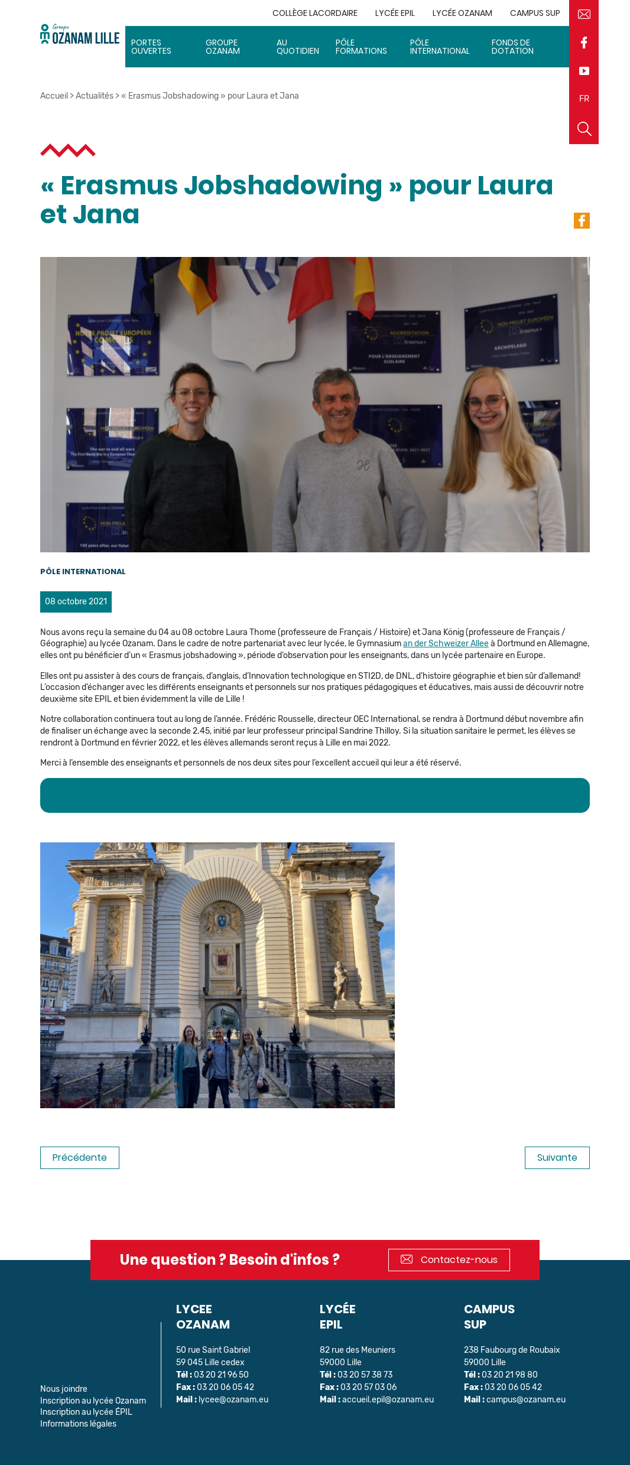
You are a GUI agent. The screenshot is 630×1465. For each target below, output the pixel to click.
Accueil (54, 96)
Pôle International (440, 47)
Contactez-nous (449, 1260)
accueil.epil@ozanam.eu (388, 1400)
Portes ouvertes (151, 47)
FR (584, 99)
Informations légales (78, 1424)
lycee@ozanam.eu (233, 1400)
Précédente (80, 1157)
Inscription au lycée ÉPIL (86, 1412)
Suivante (557, 1157)
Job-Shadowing (317, 795)
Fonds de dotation (513, 47)
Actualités (94, 96)
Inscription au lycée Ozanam (93, 1401)
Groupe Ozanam (223, 47)
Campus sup (535, 13)
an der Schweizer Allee (446, 644)
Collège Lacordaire (315, 13)
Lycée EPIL (395, 13)
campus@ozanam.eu (526, 1400)
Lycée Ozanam (462, 13)
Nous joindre (63, 1389)
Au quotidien (298, 47)
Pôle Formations (361, 47)
